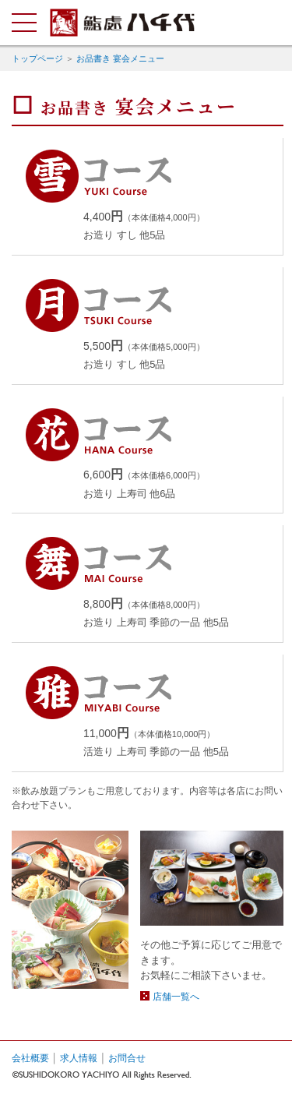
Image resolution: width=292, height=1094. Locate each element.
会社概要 (30, 1058)
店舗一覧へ (176, 996)
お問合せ (127, 1058)
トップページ (37, 58)
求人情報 (78, 1058)
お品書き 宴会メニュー (120, 58)
